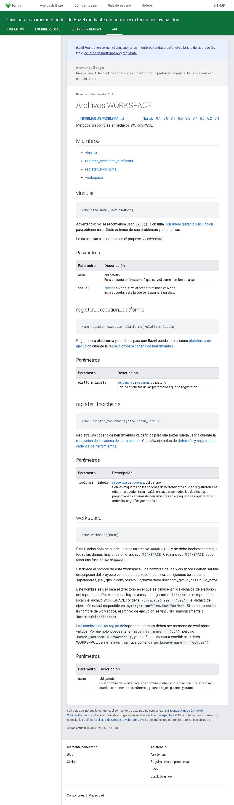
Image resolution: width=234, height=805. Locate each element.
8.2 (209, 118)
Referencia (150, 5)
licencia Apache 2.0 (164, 715)
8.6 (180, 118)
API (114, 94)
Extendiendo (97, 94)
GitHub (219, 5)
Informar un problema (102, 118)
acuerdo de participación (102, 53)
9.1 (158, 118)
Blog (70, 754)
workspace (94, 177)
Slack (154, 769)
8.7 (173, 118)
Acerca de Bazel (52, 5)
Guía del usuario (119, 5)
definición (185, 441)
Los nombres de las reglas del (100, 626)
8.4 (195, 118)
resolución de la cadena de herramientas (141, 346)
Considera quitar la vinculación (189, 224)
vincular (91, 153)
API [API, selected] (114, 29)
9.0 (165, 118)
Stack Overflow (162, 776)
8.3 (202, 118)
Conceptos (14, 29)
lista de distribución (200, 47)
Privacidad (96, 795)
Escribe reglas (48, 29)
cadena (109, 288)
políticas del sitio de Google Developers (110, 719)
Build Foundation (89, 47)
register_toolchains (100, 169)
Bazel (79, 94)
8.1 (217, 118)
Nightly (148, 118)
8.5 (187, 118)
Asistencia (158, 754)
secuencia (124, 382)
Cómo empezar (85, 5)
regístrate (130, 53)
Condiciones (76, 795)
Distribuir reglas (86, 29)
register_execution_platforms (109, 161)
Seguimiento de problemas (170, 762)
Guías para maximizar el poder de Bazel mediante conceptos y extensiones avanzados (92, 19)
